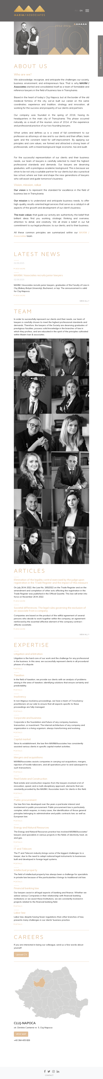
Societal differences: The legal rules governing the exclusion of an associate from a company (50, 609)
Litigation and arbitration (28, 653)
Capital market (22, 739)
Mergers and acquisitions (28, 757)
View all (84, 301)
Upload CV (21, 954)
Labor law (20, 912)
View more (19, 269)
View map (21, 1034)
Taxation (19, 675)
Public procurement (25, 799)
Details (18, 669)
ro (76, 10)
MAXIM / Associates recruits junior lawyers (38, 275)
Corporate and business (27, 717)
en (81, 10)
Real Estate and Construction (30, 778)
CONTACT (49, 1075)
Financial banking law (26, 888)
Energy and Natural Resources (31, 827)
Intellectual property (25, 870)
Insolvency (20, 696)
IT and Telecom (23, 848)
